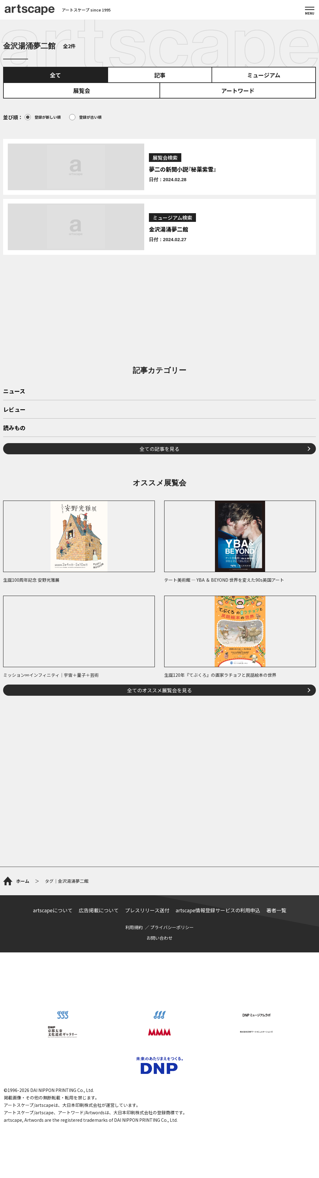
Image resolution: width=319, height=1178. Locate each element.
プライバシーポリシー (172, 927)
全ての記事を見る (159, 448)
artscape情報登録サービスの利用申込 (218, 910)
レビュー (14, 409)
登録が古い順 (85, 117)
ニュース (14, 391)
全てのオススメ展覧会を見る (159, 690)
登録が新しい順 (43, 117)
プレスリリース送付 (147, 910)
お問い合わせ (159, 938)
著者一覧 (276, 910)
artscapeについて (53, 910)
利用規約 (134, 927)
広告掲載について (99, 910)
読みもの (14, 428)
